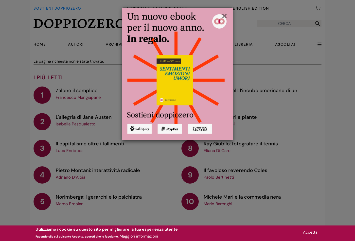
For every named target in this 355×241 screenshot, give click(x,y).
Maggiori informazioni (139, 237)
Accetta (310, 233)
